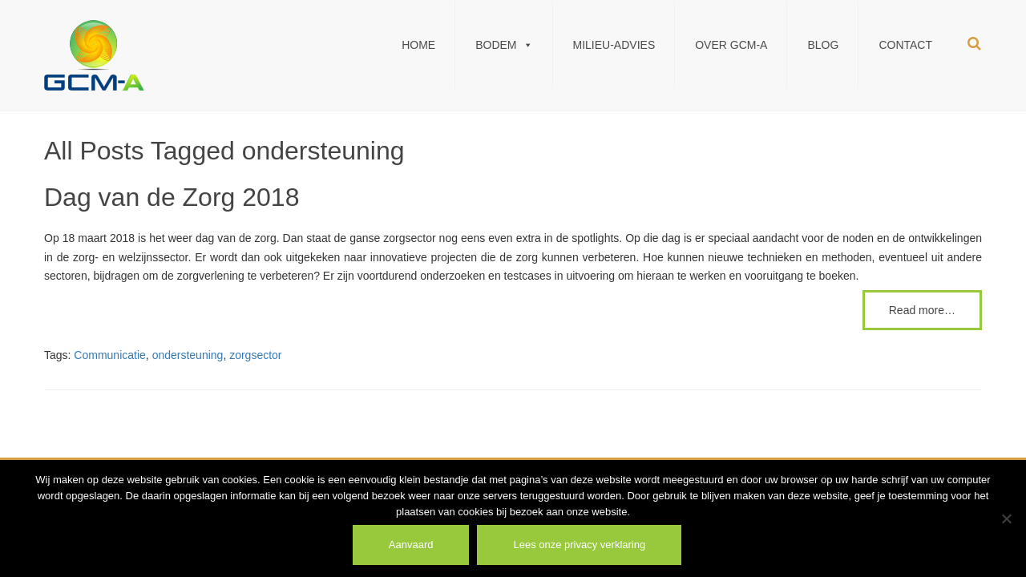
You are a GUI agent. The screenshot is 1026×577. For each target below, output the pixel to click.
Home (418, 44)
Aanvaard (411, 545)
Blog (822, 44)
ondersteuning (188, 355)
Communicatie (109, 355)
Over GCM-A (731, 44)
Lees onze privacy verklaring (579, 545)
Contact (905, 44)
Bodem (503, 44)
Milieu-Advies (614, 44)
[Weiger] (1006, 518)
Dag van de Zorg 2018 (171, 197)
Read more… (922, 310)
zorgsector (255, 355)
